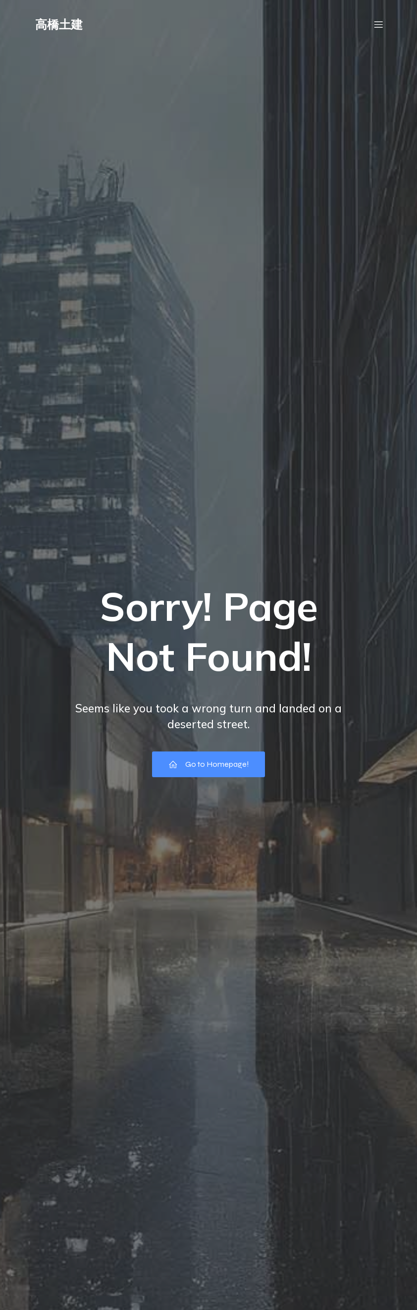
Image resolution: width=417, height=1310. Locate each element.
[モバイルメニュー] (378, 27)
